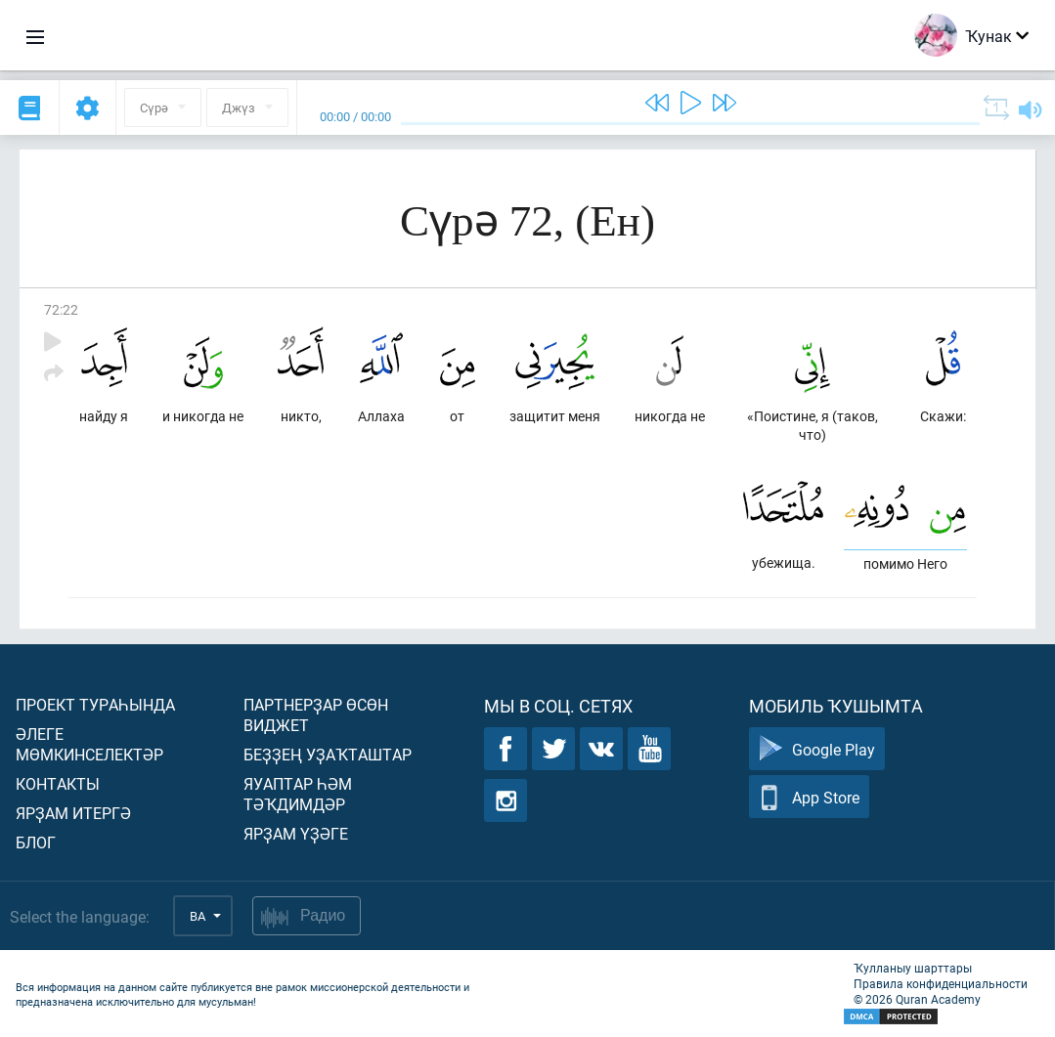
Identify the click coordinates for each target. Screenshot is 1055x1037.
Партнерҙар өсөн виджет (315, 714)
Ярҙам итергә (73, 812)
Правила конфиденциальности (941, 983)
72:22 (61, 309)
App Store (809, 797)
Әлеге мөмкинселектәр (89, 743)
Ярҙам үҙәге (295, 833)
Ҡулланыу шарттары (913, 967)
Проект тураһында (95, 704)
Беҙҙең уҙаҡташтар (327, 754)
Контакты (58, 783)
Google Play (817, 749)
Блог (36, 842)
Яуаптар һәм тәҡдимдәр (297, 793)
